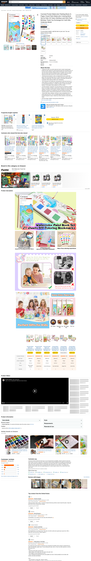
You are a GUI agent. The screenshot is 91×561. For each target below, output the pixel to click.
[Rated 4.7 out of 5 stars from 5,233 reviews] (70, 452)
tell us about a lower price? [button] (15, 428)
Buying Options (64, 352)
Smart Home (63, 5)
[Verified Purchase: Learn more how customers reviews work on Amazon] (42, 501)
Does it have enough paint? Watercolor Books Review (16, 380)
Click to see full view (20, 43)
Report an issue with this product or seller (49, 102)
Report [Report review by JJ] (37, 507)
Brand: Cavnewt (44, 23)
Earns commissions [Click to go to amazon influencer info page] (15, 379)
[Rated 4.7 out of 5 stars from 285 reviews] (45, 452)
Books (26, 5)
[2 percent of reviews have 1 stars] (10, 473)
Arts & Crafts (9, 10)
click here (32, 424)
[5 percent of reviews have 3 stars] (10, 469)
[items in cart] (87, 1)
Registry (58, 5)
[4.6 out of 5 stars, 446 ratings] (31, 153)
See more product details (46, 100)
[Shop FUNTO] (14, 170)
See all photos (86, 477)
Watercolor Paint (28, 10)
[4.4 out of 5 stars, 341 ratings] (42, 153)
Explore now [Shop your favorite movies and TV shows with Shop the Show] (51, 107)
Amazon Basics (15, 5)
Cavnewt (81, 32)
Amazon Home (78, 5)
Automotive (85, 5)
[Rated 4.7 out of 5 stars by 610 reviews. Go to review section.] (36, 185)
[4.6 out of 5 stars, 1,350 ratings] (8, 151)
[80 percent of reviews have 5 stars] (10, 465)
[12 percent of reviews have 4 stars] (10, 467)
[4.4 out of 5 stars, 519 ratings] (65, 153)
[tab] (31, 472)
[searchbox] (37, 2)
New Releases (44, 5)
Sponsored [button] (87, 188)
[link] (23, 119)
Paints (24, 10)
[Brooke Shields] (8, 379)
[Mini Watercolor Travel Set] (18, 169)
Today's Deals (32, 5)
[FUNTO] (5, 170)
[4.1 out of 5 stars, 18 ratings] (54, 153)
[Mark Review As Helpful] (31, 508)
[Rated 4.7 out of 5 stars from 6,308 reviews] (20, 452)
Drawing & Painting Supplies (17, 10)
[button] (2, 5)
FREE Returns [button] (44, 34)
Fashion (72, 5)
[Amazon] (4, 1)
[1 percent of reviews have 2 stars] (10, 471)
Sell (55, 5)
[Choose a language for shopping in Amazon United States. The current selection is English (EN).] (68, 2)
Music (69, 5)
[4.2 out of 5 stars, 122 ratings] (19, 153)
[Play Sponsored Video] (16, 442)
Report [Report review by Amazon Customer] (37, 536)
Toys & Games (3, 10)
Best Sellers (21, 5)
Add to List (78, 42)
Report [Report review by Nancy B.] (37, 521)
